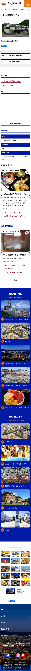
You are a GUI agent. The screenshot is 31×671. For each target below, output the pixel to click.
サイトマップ (20, 646)
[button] (1, 195)
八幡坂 (7, 530)
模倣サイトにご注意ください (15, 643)
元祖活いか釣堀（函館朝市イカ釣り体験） (17, 464)
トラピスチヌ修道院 (11, 508)
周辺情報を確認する (19, 123)
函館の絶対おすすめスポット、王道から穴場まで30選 (17, 363)
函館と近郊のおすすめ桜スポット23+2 (16, 385)
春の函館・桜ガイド (11, 341)
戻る (9, 280)
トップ (3, 9)
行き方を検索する (11, 62)
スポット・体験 (11, 9)
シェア (4, 46)
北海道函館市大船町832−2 (10, 41)
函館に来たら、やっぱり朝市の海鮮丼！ (17, 408)
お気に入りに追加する (12, 55)
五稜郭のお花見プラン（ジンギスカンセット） (17, 486)
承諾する (18, 667)
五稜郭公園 (8, 442)
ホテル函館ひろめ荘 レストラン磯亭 (16, 194)
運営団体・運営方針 (9, 646)
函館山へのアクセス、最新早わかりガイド (17, 319)
